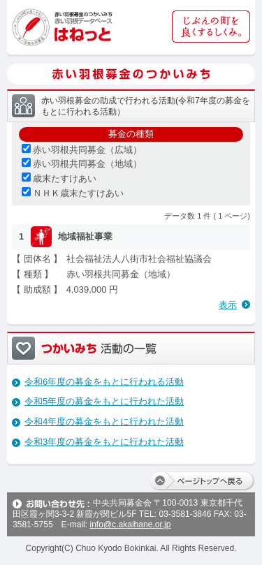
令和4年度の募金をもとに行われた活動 (104, 421)
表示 (228, 305)
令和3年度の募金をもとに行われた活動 (104, 441)
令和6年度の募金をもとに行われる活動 (104, 381)
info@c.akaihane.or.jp (129, 524)
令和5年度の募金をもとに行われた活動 (104, 401)
